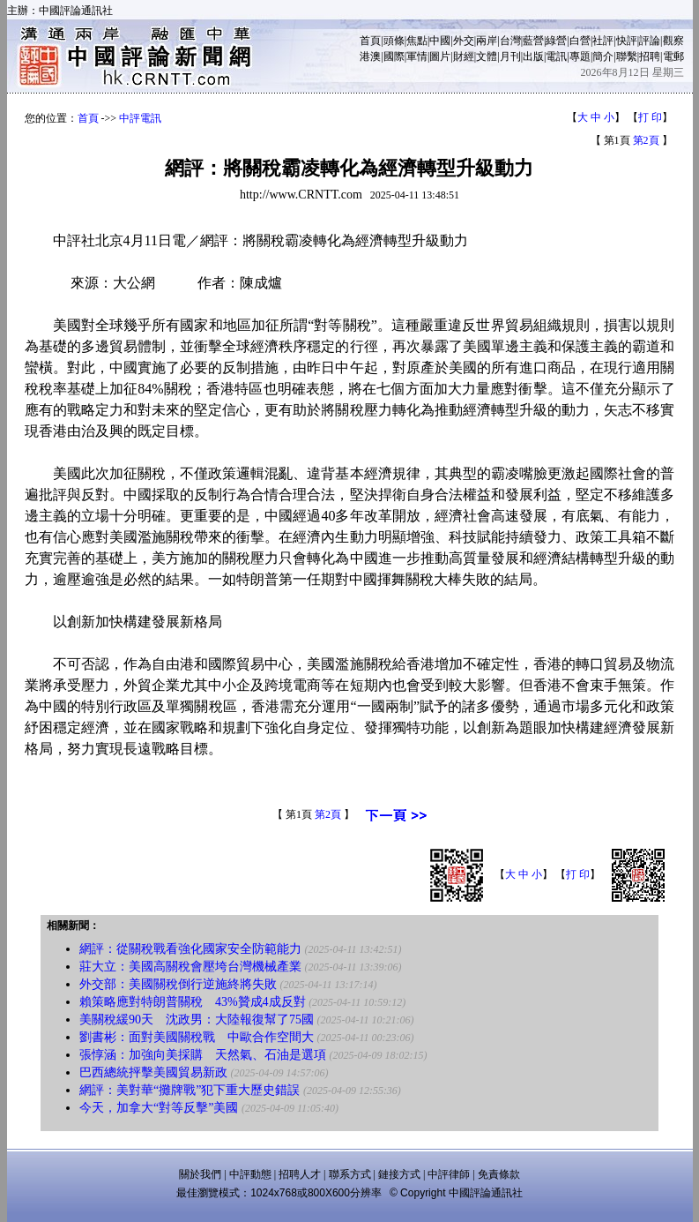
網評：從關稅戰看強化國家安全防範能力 (190, 949)
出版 (533, 56)
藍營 (533, 40)
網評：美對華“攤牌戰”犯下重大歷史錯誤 (189, 1090)
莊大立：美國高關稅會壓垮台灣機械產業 (190, 966)
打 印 (650, 117)
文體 (486, 56)
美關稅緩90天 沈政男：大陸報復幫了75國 (196, 1019)
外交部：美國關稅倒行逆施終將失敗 (178, 984)
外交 (463, 40)
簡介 (602, 56)
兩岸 (486, 40)
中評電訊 (140, 118)
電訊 (556, 56)
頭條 (394, 40)
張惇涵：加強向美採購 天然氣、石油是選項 (202, 1054)
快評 (626, 40)
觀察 (673, 40)
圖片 (439, 56)
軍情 (417, 56)
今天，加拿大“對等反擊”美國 (158, 1107)
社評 (602, 40)
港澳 (370, 56)
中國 (439, 40)
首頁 (370, 40)
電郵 (673, 56)
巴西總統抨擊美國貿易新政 (153, 1072)
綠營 (556, 40)
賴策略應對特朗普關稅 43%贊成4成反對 (192, 1001)
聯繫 (626, 56)
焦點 (417, 40)
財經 (463, 56)
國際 (394, 56)
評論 (649, 40)
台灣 (510, 40)
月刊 (510, 56)
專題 (580, 56)
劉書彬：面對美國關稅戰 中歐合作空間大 (196, 1037)
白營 (580, 40)
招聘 (649, 56)
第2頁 (646, 140)
